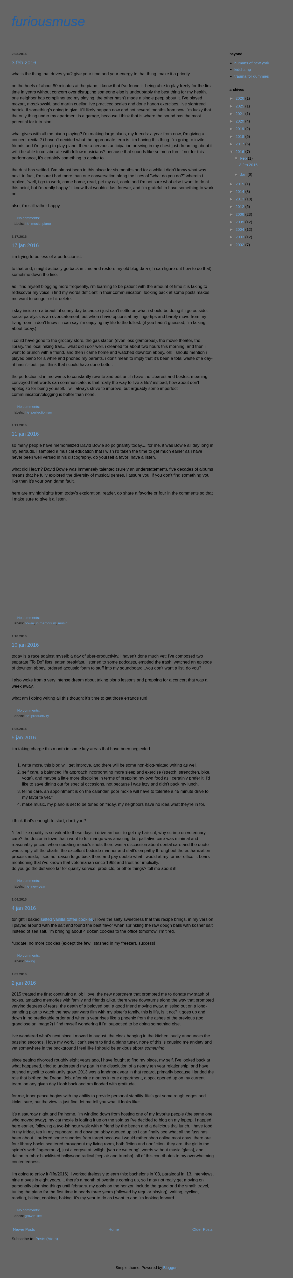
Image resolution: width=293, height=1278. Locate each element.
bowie (29, 623)
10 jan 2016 (25, 645)
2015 (240, 184)
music (35, 224)
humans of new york (251, 63)
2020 (240, 121)
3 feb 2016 (24, 62)
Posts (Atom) (47, 1238)
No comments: (29, 218)
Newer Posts (24, 1229)
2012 (240, 206)
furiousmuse (48, 21)
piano (46, 224)
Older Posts (202, 1229)
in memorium (46, 623)
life (27, 224)
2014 (240, 191)
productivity (40, 716)
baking (30, 961)
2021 (240, 113)
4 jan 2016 (24, 908)
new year (38, 886)
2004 (240, 229)
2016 (240, 151)
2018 (240, 136)
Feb (244, 158)
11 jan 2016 (25, 434)
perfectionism (41, 412)
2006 (240, 214)
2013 (240, 199)
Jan (243, 174)
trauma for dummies (251, 76)
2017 (240, 144)
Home (113, 1229)
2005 (240, 222)
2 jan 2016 (24, 983)
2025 (240, 106)
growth (30, 1216)
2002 (240, 244)
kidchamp (242, 69)
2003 (240, 237)
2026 (240, 98)
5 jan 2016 (24, 737)
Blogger (169, 1267)
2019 (240, 128)
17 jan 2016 (25, 245)
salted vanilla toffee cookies (67, 919)
